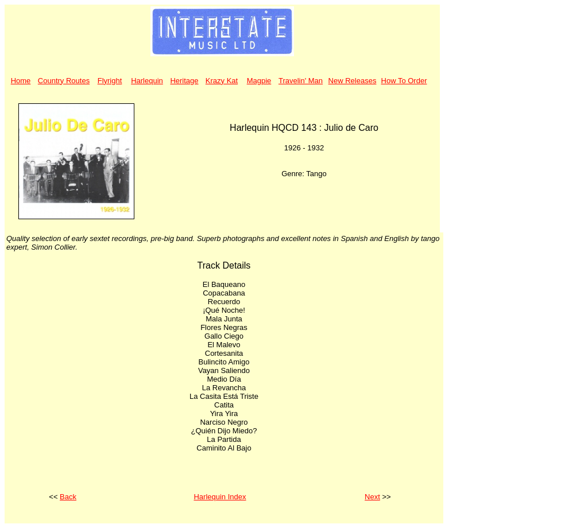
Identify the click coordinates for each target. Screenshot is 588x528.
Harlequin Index (220, 496)
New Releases (352, 80)
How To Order (404, 80)
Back (68, 496)
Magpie (259, 80)
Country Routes (64, 80)
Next (372, 496)
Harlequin (147, 80)
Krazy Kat (222, 80)
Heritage (184, 80)
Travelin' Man (300, 80)
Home (21, 80)
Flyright (110, 80)
